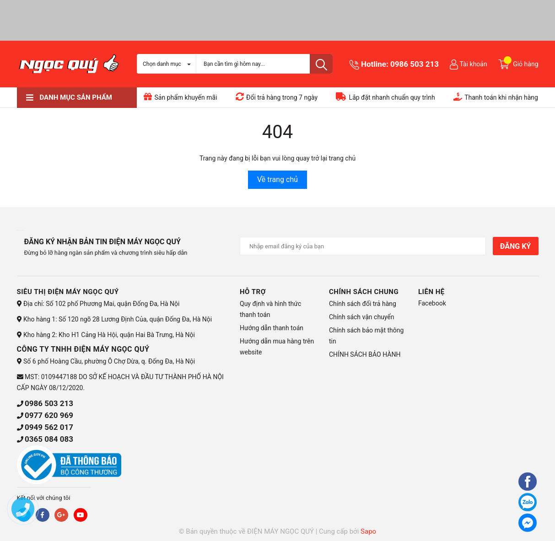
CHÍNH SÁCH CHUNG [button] (364, 292)
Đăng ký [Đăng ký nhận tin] (515, 246)
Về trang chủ (277, 179)
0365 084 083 (49, 439)
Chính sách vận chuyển (361, 317)
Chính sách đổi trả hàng (362, 303)
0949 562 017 (49, 427)
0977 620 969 (49, 415)
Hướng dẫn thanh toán (271, 328)
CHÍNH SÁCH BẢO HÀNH (364, 354)
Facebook (432, 303)
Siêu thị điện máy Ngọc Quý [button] (68, 292)
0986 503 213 (414, 64)
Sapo (368, 531)
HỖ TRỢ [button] (253, 292)
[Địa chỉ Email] (363, 246)
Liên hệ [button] (431, 292)
